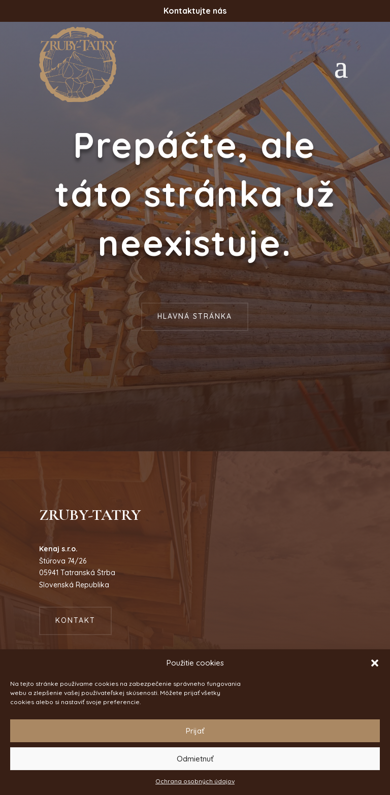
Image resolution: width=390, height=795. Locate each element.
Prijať (195, 731)
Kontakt (75, 620)
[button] (375, 663)
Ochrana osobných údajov (195, 781)
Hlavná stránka (194, 316)
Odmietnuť (195, 759)
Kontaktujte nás (195, 11)
